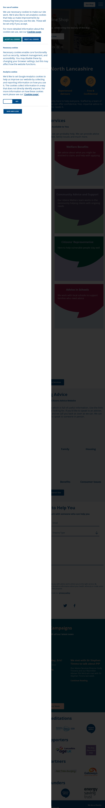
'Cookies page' (31, 94)
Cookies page (34, 31)
